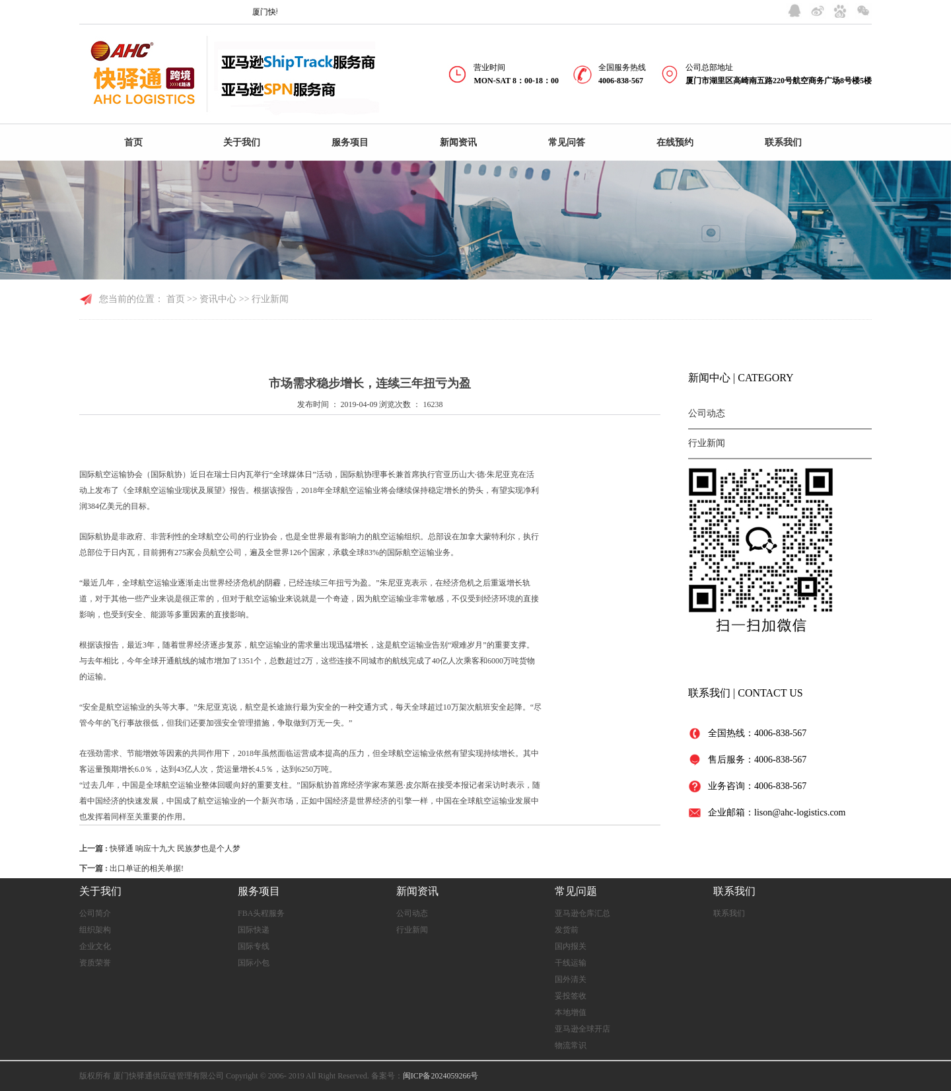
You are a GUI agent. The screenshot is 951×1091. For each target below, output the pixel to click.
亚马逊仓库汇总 (582, 913)
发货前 (567, 929)
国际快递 (253, 929)
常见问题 (576, 891)
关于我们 (241, 142)
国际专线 (253, 946)
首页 (133, 142)
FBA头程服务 (261, 913)
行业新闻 (706, 443)
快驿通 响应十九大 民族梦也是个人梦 (175, 848)
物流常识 (570, 1045)
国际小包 (253, 962)
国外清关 (570, 979)
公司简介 (95, 913)
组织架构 (95, 929)
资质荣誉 (95, 962)
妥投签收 (570, 995)
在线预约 (674, 142)
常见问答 (566, 142)
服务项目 (350, 142)
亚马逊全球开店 (582, 1029)
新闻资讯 (458, 142)
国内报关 (570, 946)
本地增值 (570, 1012)
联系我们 (783, 142)
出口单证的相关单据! (147, 868)
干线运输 (570, 962)
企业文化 (95, 946)
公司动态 (706, 413)
